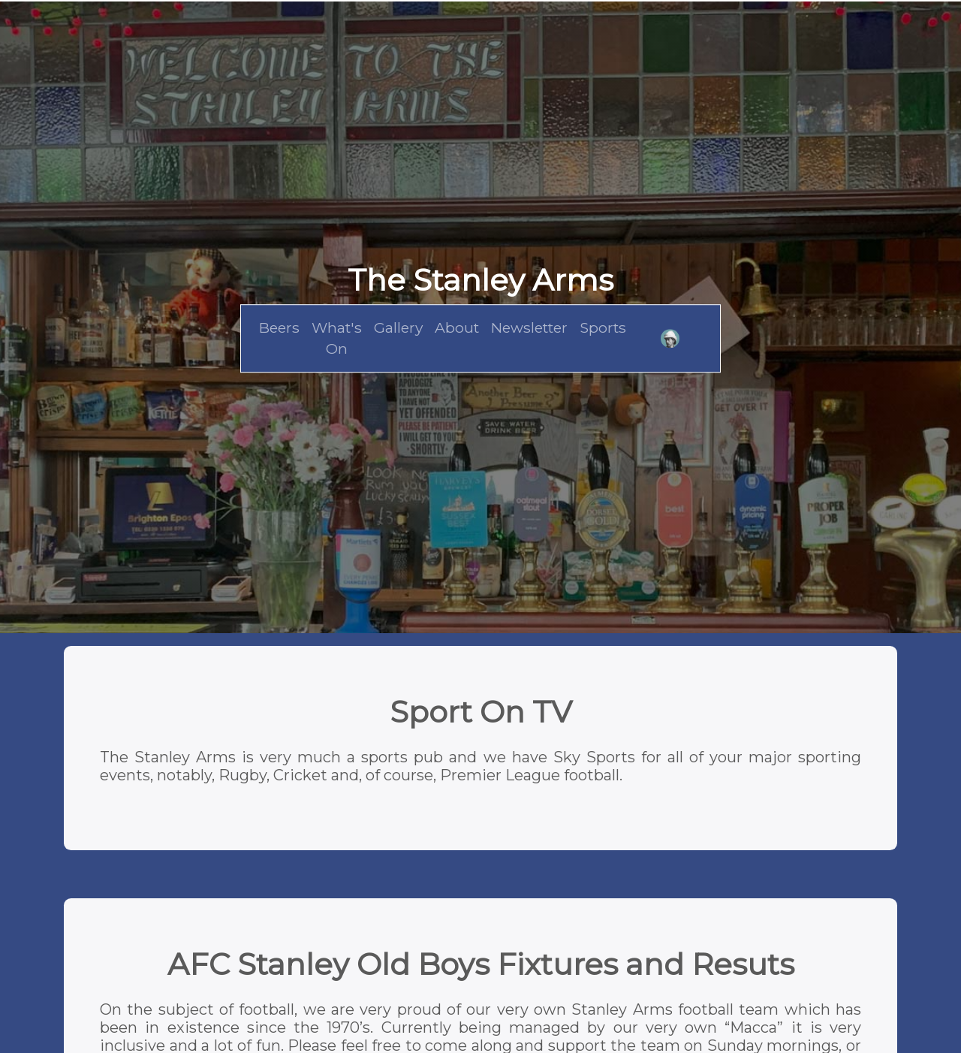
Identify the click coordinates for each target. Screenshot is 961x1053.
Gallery (398, 327)
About (457, 327)
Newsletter (529, 327)
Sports (603, 327)
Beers (279, 327)
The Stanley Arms (480, 279)
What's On (337, 338)
